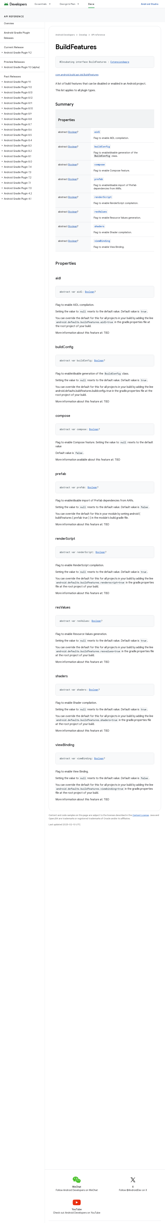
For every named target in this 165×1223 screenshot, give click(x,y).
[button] (21, 52)
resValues (100, 211)
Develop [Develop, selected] (93, 3)
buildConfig (102, 146)
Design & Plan (67, 3)
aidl (97, 132)
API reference (14, 16)
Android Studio (150, 3)
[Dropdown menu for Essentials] (51, 4)
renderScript (103, 197)
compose (99, 164)
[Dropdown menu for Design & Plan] (79, 4)
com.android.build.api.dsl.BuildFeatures (76, 74)
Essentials (41, 3)
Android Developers (65, 34)
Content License (140, 815)
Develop (83, 34)
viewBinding (102, 240)
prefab (98, 179)
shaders (99, 226)
